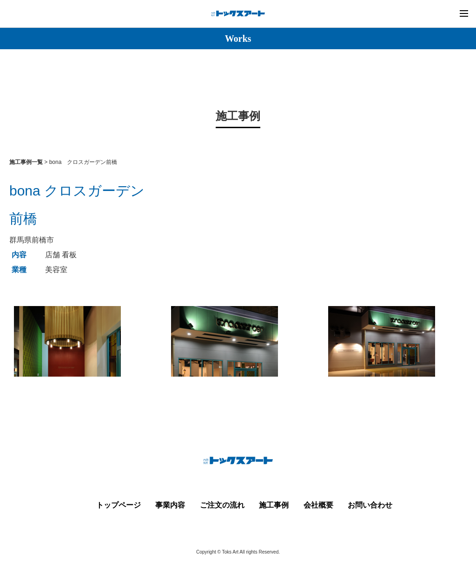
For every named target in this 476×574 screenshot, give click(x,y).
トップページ (118, 505)
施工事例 (274, 505)
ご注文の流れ (222, 505)
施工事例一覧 (26, 162)
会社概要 (318, 505)
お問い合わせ (370, 505)
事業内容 (170, 505)
